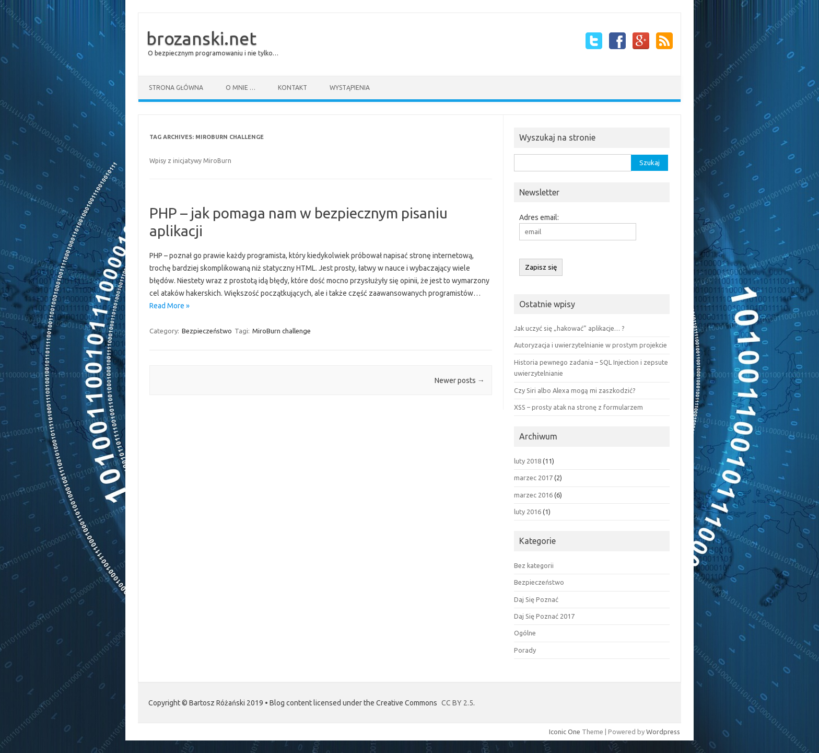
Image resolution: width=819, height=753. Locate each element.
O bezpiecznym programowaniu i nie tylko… (213, 53)
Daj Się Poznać (536, 599)
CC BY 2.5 (457, 703)
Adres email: (539, 217)
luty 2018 (527, 461)
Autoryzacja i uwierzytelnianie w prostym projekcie (590, 345)
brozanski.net (201, 38)
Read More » (169, 306)
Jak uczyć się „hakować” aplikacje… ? (569, 328)
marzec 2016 (533, 495)
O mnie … (240, 87)
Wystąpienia (350, 87)
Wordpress (663, 731)
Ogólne (525, 632)
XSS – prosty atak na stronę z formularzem (578, 407)
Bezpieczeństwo (207, 330)
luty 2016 (527, 511)
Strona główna (176, 87)
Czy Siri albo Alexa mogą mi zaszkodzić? (575, 390)
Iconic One (564, 731)
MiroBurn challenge (281, 330)
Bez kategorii (534, 565)
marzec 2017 (533, 477)
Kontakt (292, 87)
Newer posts (460, 380)
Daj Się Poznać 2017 (544, 616)
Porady (525, 650)
